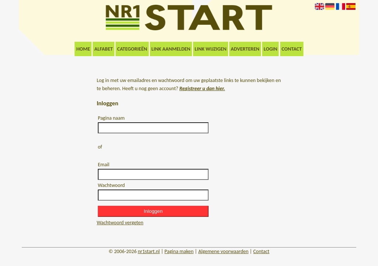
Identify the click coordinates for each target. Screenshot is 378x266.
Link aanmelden (170, 49)
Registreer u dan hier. (202, 88)
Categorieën (132, 49)
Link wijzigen (210, 49)
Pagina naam (111, 118)
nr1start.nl (149, 251)
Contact (292, 49)
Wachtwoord (111, 185)
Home (83, 49)
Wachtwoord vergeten (120, 222)
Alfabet (103, 49)
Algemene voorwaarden (223, 251)
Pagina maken (179, 251)
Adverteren (245, 49)
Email (103, 164)
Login (270, 49)
